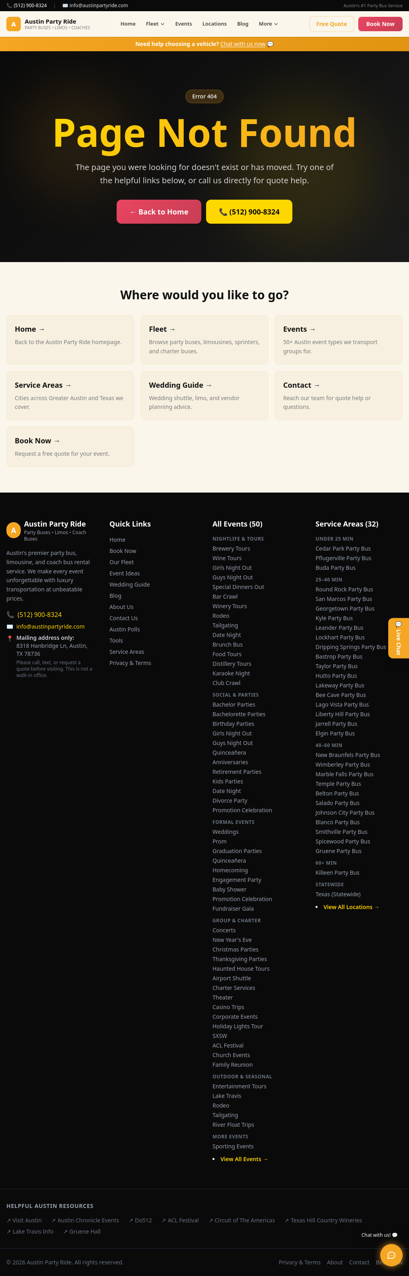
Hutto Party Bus (336, 675)
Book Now (380, 24)
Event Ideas (124, 573)
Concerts (224, 930)
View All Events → (244, 1159)
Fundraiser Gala (233, 908)
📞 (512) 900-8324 (26, 5)
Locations (215, 23)
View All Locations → (351, 907)
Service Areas (126, 651)
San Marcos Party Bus (344, 599)
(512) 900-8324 (34, 614)
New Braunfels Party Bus (348, 755)
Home (128, 23)
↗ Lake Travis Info (30, 1231)
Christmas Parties (235, 949)
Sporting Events (233, 1146)
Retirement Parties (236, 771)
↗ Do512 (140, 1220)
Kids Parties (227, 781)
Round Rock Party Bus (344, 589)
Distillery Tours (231, 663)
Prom (219, 841)
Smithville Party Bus (341, 831)
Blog (242, 23)
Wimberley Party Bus (343, 764)
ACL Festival (228, 1045)
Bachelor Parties (233, 704)
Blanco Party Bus (337, 822)
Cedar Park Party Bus (343, 548)
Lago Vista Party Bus (342, 704)
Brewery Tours (231, 548)
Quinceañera (229, 752)
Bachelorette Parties (239, 714)
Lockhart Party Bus (340, 637)
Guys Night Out (232, 577)
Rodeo (220, 615)
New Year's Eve (232, 939)
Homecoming (230, 870)
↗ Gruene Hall (82, 1231)
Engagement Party (236, 879)
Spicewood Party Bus (343, 841)
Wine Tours (227, 558)
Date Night (226, 635)
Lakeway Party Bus (340, 685)
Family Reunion (232, 1064)
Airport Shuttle (231, 978)
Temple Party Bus (338, 783)
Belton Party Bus (337, 793)
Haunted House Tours (241, 968)
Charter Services (233, 988)
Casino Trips (228, 1007)
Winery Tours (229, 606)
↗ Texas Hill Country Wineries (323, 1220)
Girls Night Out (232, 567)
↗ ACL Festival (180, 1220)
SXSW (219, 1036)
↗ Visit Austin (24, 1220)
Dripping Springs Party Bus (351, 647)
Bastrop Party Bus (339, 656)
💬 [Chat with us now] (204, 44)
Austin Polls (124, 629)
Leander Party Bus (339, 627)
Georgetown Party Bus (345, 608)
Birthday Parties (233, 723)
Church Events (231, 1055)
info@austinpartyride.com (45, 627)
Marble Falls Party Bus (344, 774)
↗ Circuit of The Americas (241, 1220)
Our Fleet (121, 562)
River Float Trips (233, 1124)
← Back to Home (159, 211)
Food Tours (227, 654)
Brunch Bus (227, 644)
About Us (121, 607)
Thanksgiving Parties (239, 959)
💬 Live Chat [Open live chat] (399, 638)
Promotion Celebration (242, 810)
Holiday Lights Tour (237, 1026)
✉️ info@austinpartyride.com (95, 5)
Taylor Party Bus (337, 666)
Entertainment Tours (239, 1086)
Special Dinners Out (238, 587)
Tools (116, 640)
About (335, 1262)
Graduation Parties (237, 851)
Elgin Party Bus (335, 733)
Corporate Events (235, 1016)
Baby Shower (229, 889)
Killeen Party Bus (337, 872)
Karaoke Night (231, 673)
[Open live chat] (391, 1255)
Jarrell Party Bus (336, 723)
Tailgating (225, 625)
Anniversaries (230, 762)
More (268, 23)
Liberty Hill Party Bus (343, 714)
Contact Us (123, 618)
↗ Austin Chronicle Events (85, 1220)
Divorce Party (229, 800)
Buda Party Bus (335, 567)
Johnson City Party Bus (345, 812)
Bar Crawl (225, 596)
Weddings (225, 831)
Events (183, 23)
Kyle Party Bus (334, 618)
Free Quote (331, 24)
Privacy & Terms (130, 663)
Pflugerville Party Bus (343, 558)
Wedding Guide (129, 584)
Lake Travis (226, 1096)
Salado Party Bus (337, 803)
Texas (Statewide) (338, 894)
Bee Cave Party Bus (341, 695)
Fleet (155, 23)
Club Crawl (226, 683)
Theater (222, 997)
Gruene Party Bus (338, 851)
